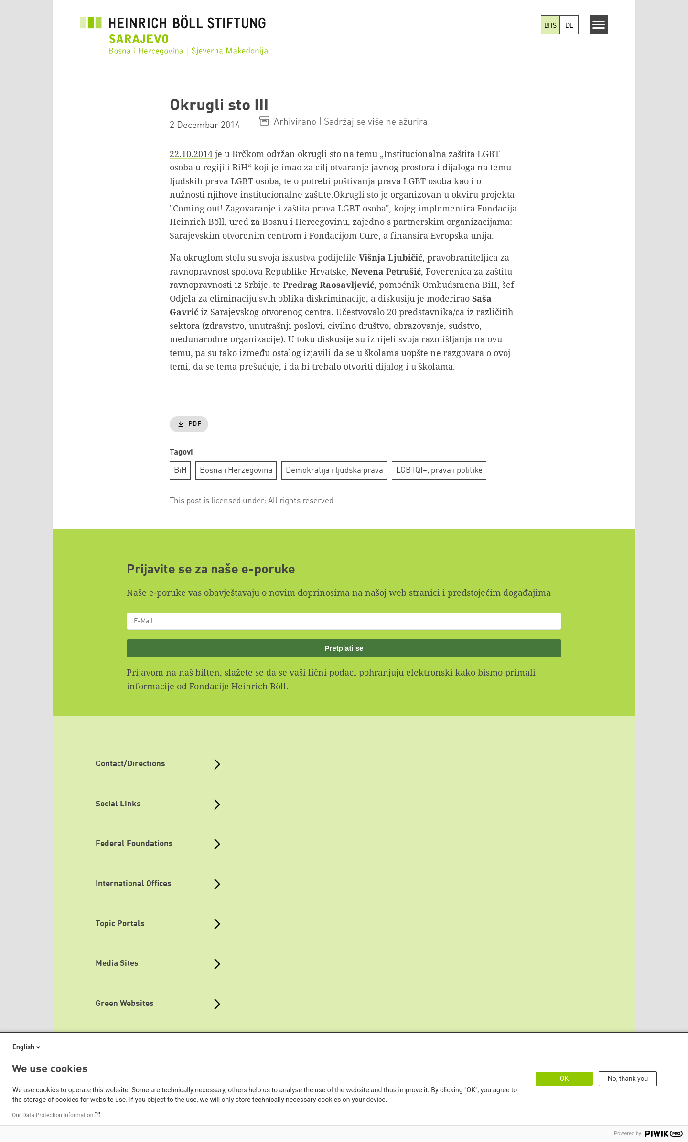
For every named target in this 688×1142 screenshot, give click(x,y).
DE (569, 25)
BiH (180, 470)
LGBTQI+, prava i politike (439, 470)
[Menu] (599, 24)
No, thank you (628, 1078)
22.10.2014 (191, 153)
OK (564, 1078)
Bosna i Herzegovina (236, 470)
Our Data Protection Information (52, 1115)
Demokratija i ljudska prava (334, 470)
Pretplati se (344, 648)
